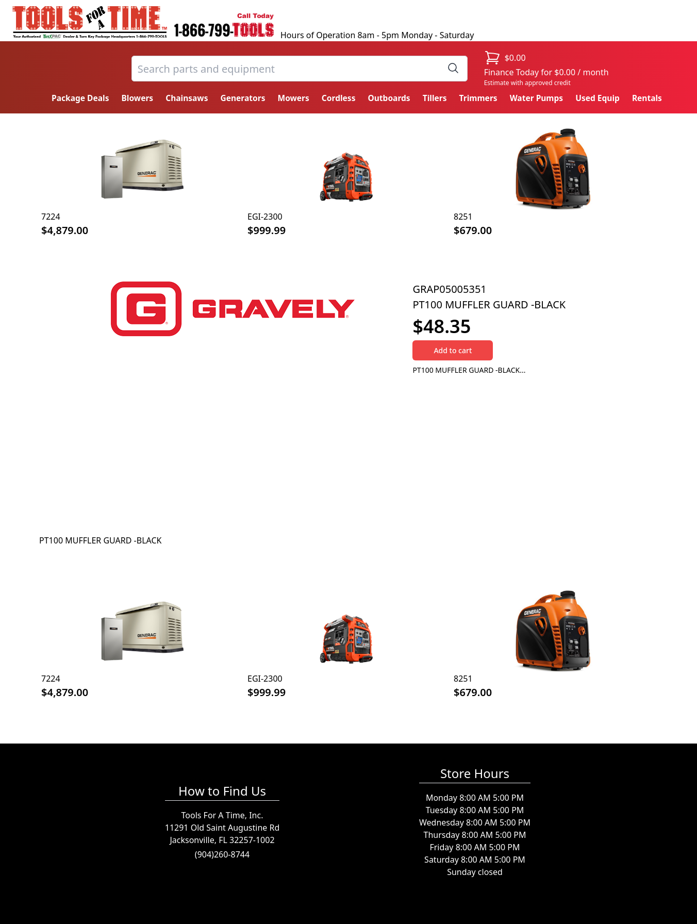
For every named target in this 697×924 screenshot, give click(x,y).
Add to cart (453, 350)
